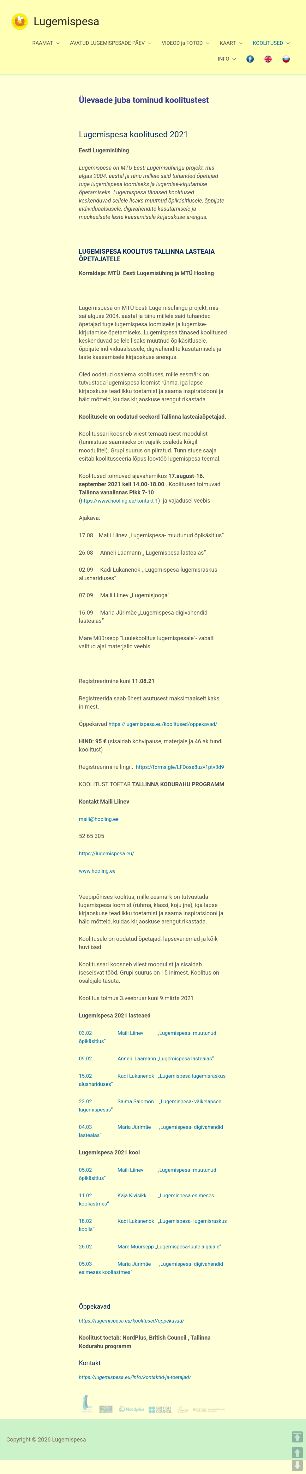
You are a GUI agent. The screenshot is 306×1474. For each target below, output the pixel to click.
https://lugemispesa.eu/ (109, 859)
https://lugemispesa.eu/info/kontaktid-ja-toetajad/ (140, 1391)
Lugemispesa (67, 14)
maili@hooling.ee (101, 824)
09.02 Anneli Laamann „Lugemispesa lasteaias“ (153, 1064)
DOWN (297, 1465)
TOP (297, 1436)
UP (297, 1452)
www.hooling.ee (99, 876)
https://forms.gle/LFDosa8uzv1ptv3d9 (128, 772)
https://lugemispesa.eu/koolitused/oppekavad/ (138, 721)
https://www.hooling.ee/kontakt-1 (123, 489)
